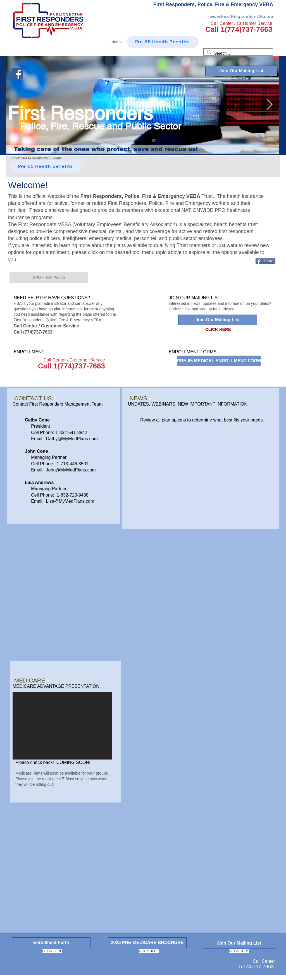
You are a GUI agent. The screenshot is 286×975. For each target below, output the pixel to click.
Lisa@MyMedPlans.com (70, 501)
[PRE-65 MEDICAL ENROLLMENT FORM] (219, 361)
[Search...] (237, 54)
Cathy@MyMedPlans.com (72, 438)
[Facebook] (17, 73)
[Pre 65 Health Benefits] (45, 166)
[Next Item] (269, 104)
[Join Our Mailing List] (241, 71)
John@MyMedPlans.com (71, 470)
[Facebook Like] (45, 64)
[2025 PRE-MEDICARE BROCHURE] (147, 942)
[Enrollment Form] (51, 942)
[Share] (265, 261)
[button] (48, 277)
